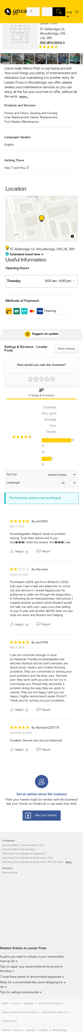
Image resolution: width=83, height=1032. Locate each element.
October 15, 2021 (19, 575)
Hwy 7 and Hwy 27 (16, 168)
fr (77, 15)
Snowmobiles (9, 845)
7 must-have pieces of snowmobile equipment (31, 977)
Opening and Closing (44, 113)
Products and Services (20, 105)
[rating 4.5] (48, 48)
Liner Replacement (16, 117)
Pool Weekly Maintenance (21, 122)
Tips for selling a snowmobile (19, 992)
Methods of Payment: (22, 301)
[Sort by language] (67, 483)
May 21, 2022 (17, 526)
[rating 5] (19, 522)
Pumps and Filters (16, 113)
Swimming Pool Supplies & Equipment (23, 853)
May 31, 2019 (17, 648)
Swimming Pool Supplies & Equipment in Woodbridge (32, 862)
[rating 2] (19, 570)
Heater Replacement (44, 117)
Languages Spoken (17, 137)
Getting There (14, 160)
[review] (41, 537)
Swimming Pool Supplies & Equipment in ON (27, 858)
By (40, 521)
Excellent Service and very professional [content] (36, 740)
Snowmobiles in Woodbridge (18, 849)
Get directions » (52, 42)
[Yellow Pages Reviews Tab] (41, 393)
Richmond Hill (9, 873)
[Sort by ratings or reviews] (60, 475)
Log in (69, 14)
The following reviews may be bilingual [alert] (35, 498)
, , (52, 36)
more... (24, 96)
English (9, 145)
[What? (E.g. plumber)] (33, 11)
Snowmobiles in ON (31, 845)
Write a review (66, 349)
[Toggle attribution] (72, 236)
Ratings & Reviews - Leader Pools (26, 348)
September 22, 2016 (21, 733)
